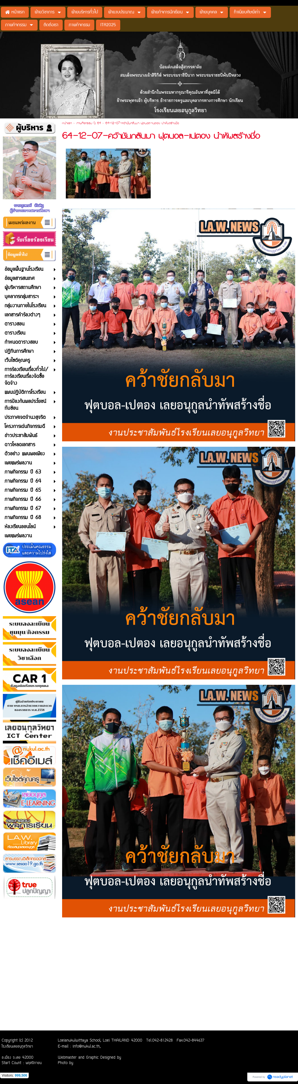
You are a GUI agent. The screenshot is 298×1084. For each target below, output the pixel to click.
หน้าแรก (67, 123)
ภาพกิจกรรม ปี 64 (88, 123)
